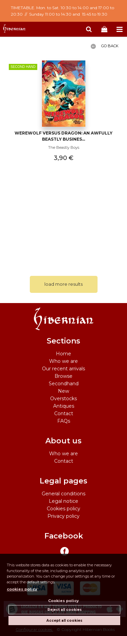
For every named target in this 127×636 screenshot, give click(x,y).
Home (63, 354)
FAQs (63, 421)
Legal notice (63, 501)
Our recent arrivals (63, 369)
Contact (63, 413)
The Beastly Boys (63, 147)
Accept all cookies (64, 620)
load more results (63, 284)
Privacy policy (63, 516)
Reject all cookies (64, 609)
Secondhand (64, 384)
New (63, 391)
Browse (63, 376)
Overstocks (63, 398)
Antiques (63, 406)
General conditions (63, 494)
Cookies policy (63, 509)
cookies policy (22, 589)
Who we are (63, 361)
